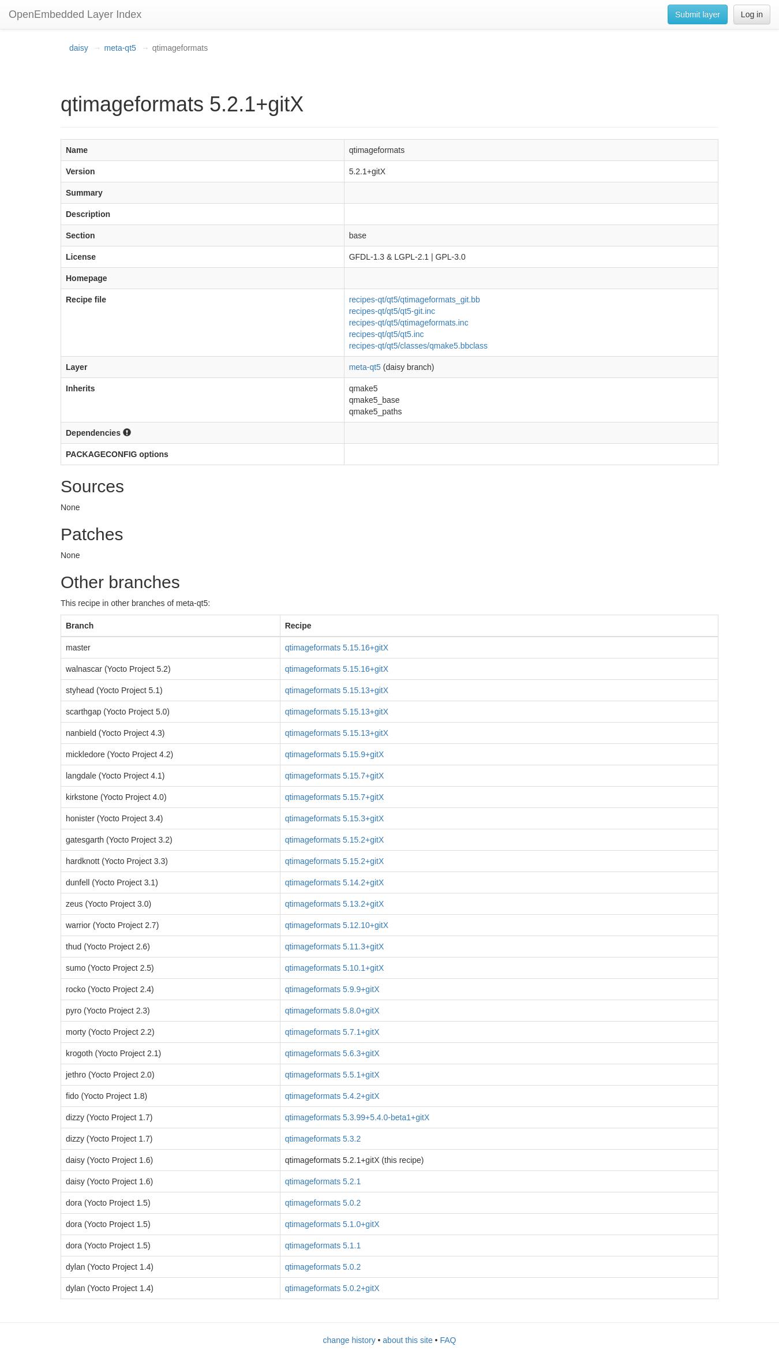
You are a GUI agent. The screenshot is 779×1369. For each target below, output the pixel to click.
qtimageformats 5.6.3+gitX (332, 1053)
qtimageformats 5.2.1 (323, 1181)
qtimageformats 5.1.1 (323, 1245)
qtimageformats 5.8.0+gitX (332, 1010)
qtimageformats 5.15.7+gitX (334, 775)
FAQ (448, 1340)
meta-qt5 (120, 48)
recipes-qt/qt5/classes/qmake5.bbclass (418, 345)
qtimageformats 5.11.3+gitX (334, 946)
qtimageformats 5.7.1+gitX (332, 1032)
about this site (407, 1340)
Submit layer (697, 14)
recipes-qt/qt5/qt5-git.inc (392, 311)
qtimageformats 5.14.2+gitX (334, 882)
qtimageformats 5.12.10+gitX (336, 925)
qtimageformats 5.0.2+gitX (332, 1288)
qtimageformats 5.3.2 (323, 1138)
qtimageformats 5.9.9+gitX (332, 989)
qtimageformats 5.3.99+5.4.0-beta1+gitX (357, 1117)
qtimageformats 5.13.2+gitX (334, 903)
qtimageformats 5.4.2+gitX (332, 1096)
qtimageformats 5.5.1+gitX (332, 1074)
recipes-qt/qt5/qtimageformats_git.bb (414, 299)
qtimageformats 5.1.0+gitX (332, 1224)
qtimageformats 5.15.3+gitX (334, 818)
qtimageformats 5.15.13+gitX (336, 690)
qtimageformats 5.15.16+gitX (336, 647)
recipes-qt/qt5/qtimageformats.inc (409, 322)
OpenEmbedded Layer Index (75, 14)
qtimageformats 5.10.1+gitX (334, 967)
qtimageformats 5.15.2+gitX (334, 839)
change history (349, 1340)
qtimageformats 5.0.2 (323, 1202)
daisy (78, 48)
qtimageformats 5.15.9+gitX (334, 754)
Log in (752, 14)
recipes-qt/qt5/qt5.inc (386, 334)
